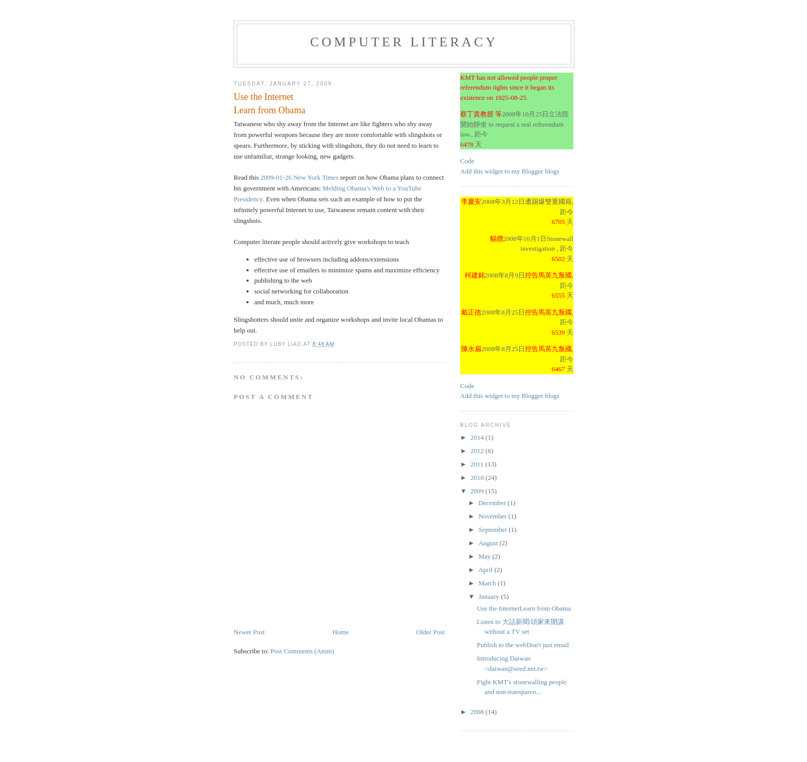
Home (340, 632)
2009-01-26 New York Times (299, 177)
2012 (477, 451)
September (494, 529)
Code (467, 161)
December (493, 503)
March (488, 583)
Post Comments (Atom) (303, 651)
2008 (477, 712)
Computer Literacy (404, 41)
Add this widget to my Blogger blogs (509, 171)
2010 (477, 477)
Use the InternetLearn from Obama (524, 608)
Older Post (430, 632)
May (486, 556)
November (493, 516)
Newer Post (249, 632)
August (489, 543)
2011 (477, 464)
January (490, 596)
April (487, 570)
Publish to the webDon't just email (523, 645)
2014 (477, 437)
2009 (477, 491)
